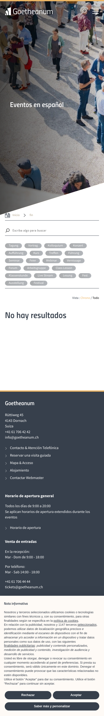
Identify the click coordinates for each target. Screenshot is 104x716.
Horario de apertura (25, 527)
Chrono (85, 298)
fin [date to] (31, 215)
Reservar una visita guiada (30, 455)
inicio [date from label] (16, 215)
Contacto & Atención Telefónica (34, 448)
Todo (96, 298)
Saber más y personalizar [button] (52, 706)
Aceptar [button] (76, 695)
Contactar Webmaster (27, 478)
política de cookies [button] (66, 620)
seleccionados (87, 624)
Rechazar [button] (28, 695)
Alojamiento (19, 470)
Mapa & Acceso (21, 463)
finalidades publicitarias (19, 645)
